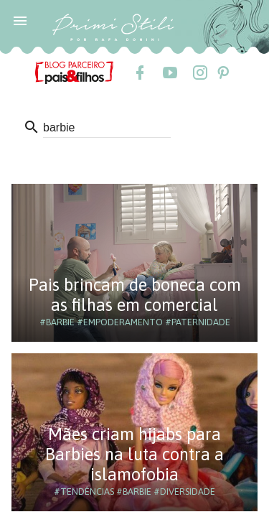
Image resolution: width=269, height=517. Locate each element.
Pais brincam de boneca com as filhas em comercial (135, 295)
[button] (20, 20)
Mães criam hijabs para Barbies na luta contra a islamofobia (134, 454)
